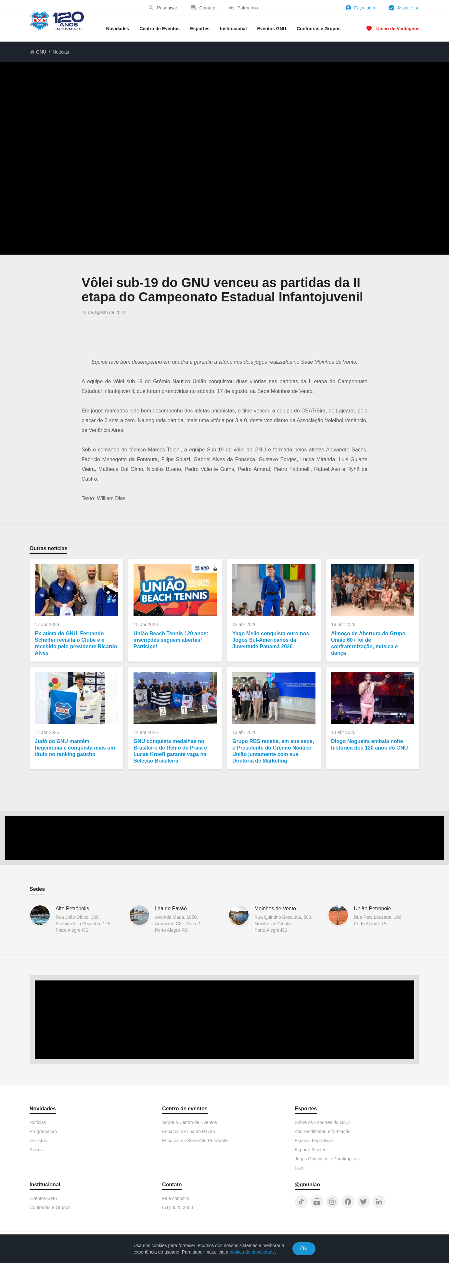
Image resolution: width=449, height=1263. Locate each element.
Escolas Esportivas (314, 1140)
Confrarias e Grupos (318, 28)
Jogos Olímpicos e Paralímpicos (327, 1158)
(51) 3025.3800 (177, 1207)
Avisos (36, 1149)
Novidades (117, 28)
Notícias (61, 52)
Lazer (300, 1167)
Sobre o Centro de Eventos (189, 1122)
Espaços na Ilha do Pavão (188, 1131)
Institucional (233, 28)
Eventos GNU (271, 28)
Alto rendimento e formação (323, 1131)
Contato (207, 7)
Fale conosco (175, 1198)
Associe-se (408, 7)
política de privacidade (252, 1252)
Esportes (200, 28)
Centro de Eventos (159, 28)
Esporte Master (310, 1149)
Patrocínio (247, 7)
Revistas (38, 1140)
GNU (41, 52)
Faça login (364, 7)
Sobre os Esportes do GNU (322, 1122)
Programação (43, 1131)
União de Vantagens (397, 28)
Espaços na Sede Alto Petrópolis (195, 1140)
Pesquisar (167, 7)
